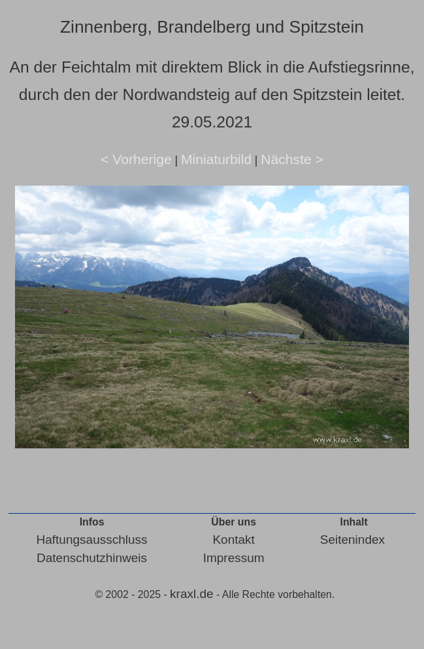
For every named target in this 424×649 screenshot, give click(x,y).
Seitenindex (352, 539)
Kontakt (233, 539)
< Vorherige (136, 159)
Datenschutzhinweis (92, 558)
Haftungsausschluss (92, 539)
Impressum (234, 558)
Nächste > (292, 159)
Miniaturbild (216, 159)
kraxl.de (192, 594)
